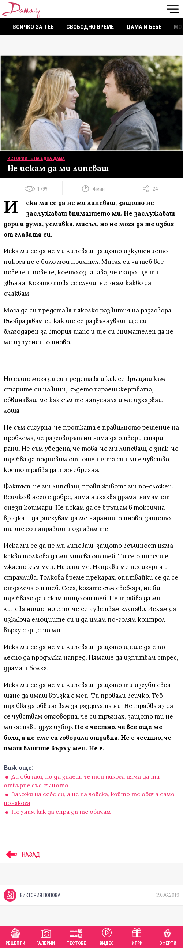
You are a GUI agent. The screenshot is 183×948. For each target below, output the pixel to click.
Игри (137, 936)
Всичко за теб (33, 26)
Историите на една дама (36, 158)
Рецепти (15, 936)
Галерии (45, 936)
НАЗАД (22, 854)
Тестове (76, 936)
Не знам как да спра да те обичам (61, 811)
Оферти (167, 936)
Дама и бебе (143, 26)
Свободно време (90, 26)
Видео (107, 936)
